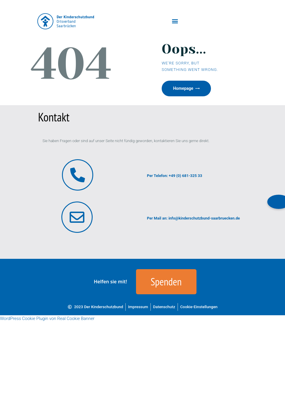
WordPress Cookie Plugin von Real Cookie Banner (47, 318)
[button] (175, 21)
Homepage (183, 88)
